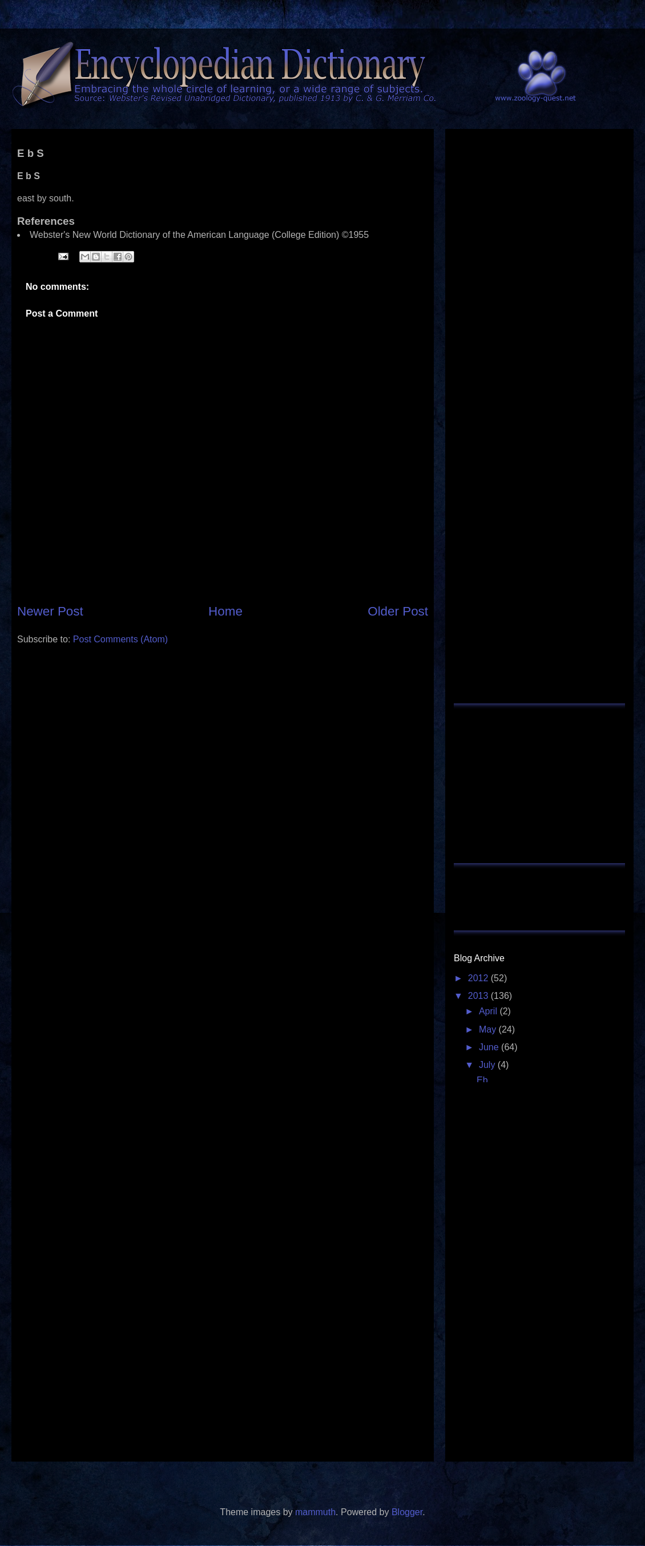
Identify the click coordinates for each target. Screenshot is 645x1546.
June (490, 1047)
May (489, 1029)
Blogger (407, 1512)
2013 (479, 996)
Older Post (398, 611)
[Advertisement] (222, 743)
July (488, 1065)
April (489, 1011)
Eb (482, 1080)
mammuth (315, 1512)
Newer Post (50, 611)
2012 (479, 978)
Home (225, 611)
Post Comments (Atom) (120, 639)
